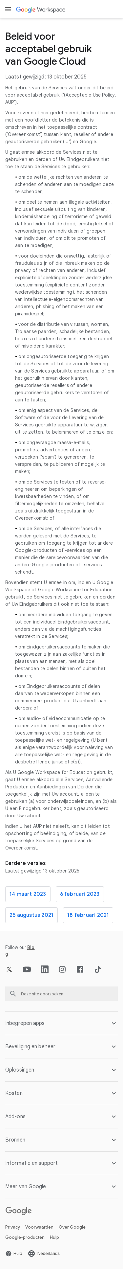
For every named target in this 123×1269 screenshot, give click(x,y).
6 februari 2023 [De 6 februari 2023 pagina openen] (80, 894)
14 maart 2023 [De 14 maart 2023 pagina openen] (28, 894)
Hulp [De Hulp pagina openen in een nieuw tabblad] (54, 1237)
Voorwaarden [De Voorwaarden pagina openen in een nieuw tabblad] (39, 1227)
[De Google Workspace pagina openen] (41, 9)
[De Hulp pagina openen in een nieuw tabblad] (13, 1253)
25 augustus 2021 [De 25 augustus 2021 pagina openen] (31, 915)
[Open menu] (8, 9)
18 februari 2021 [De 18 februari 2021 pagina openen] (88, 915)
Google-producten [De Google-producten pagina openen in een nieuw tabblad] (25, 1237)
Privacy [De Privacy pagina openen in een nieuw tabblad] (12, 1227)
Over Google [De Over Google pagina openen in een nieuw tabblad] (72, 1227)
